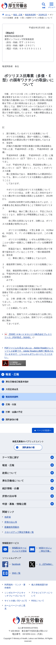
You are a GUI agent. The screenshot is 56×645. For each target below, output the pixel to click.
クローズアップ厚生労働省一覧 (19, 532)
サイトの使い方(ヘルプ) (15, 600)
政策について (28, 472)
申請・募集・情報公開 (28, 503)
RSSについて (37, 600)
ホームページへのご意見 (14, 607)
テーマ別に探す (28, 457)
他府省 (7, 517)
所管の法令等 (28, 496)
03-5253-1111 (29, 634)
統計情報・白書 (28, 488)
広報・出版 (11, 404)
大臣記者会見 (12, 389)
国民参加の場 (12, 419)
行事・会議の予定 (14, 412)
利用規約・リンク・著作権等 (14, 586)
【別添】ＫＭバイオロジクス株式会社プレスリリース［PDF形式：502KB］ (28, 336)
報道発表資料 (12, 397)
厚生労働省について (28, 480)
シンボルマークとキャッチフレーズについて (14, 594)
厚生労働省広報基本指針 (17, 382)
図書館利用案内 (11, 527)
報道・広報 (28, 465)
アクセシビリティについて (41, 594)
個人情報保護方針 (39, 584)
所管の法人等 (10, 522)
